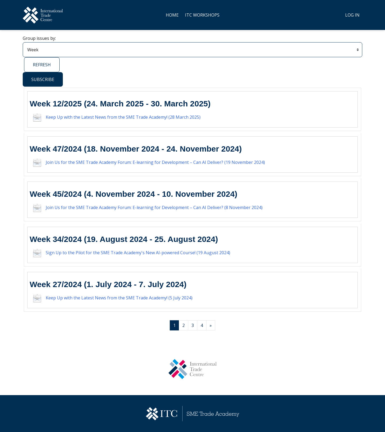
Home (172, 15)
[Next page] (210, 325)
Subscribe (42, 79)
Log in (352, 15)
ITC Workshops (202, 15)
